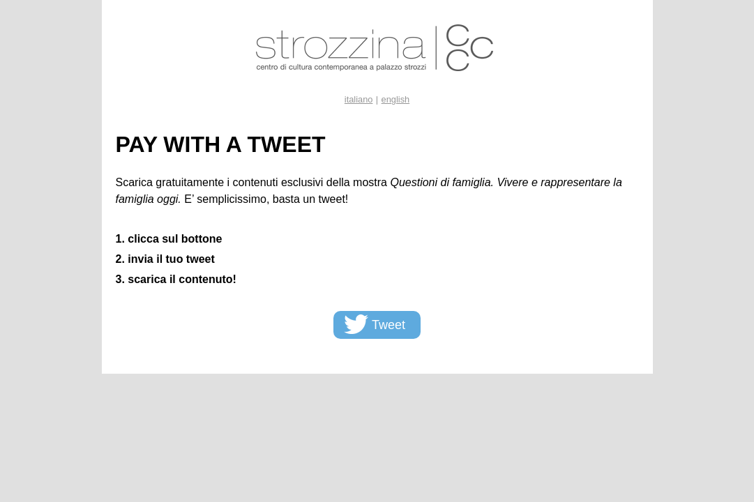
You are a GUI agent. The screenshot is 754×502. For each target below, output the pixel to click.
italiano (359, 99)
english (396, 99)
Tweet (388, 325)
